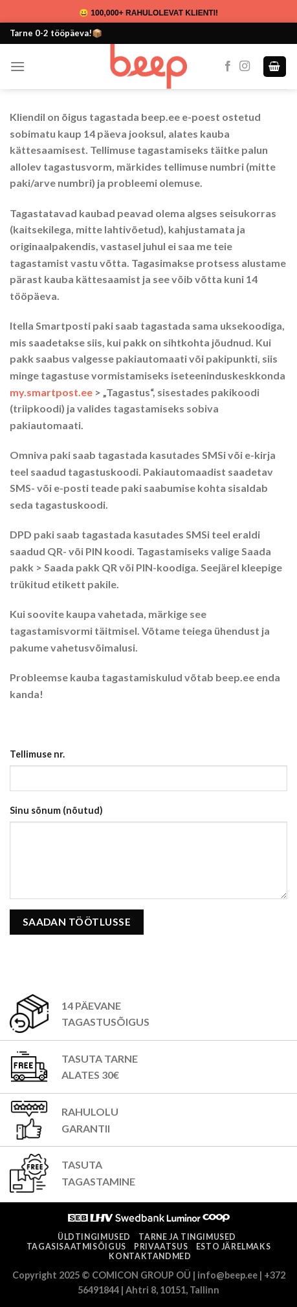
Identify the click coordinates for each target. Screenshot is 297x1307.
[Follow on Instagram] (244, 66)
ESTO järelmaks (233, 1246)
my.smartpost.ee (51, 392)
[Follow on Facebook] (228, 66)
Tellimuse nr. (37, 754)
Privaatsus (161, 1246)
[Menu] (17, 66)
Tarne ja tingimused (187, 1237)
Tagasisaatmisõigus (76, 1246)
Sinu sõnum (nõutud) (56, 810)
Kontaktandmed (150, 1256)
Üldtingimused (94, 1237)
